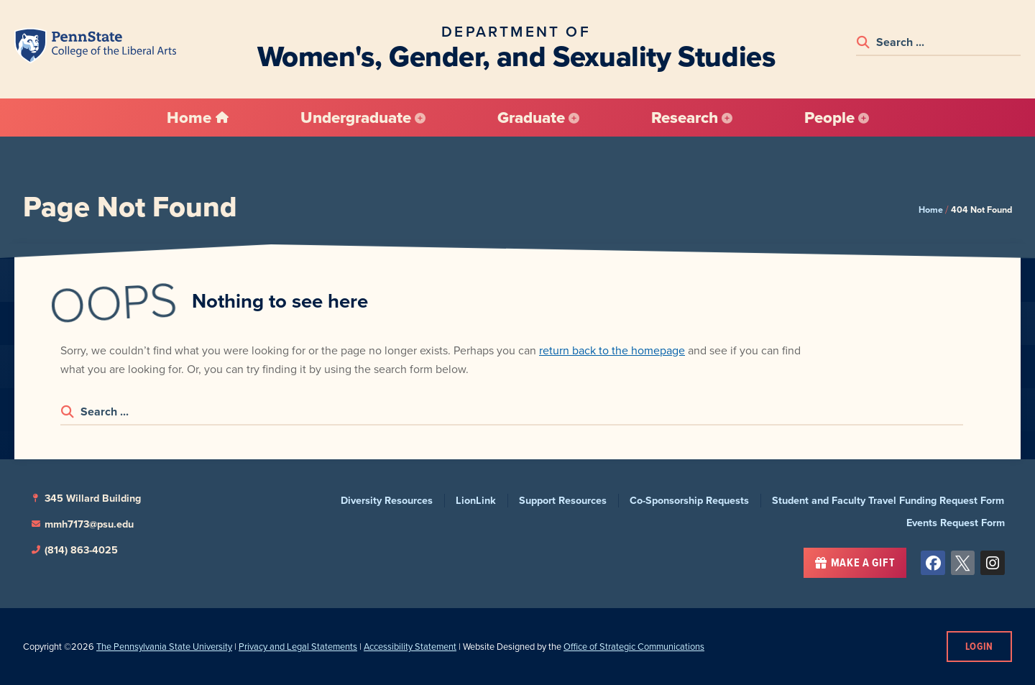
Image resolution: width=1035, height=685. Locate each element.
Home (931, 209)
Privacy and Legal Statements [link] (298, 646)
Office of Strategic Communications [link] (634, 646)
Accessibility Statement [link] (410, 646)
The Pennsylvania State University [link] (164, 646)
